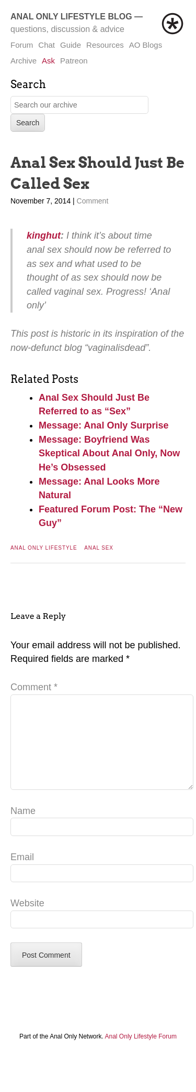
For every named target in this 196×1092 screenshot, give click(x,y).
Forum (21, 44)
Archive (23, 60)
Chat (46, 44)
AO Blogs (145, 44)
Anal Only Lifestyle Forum (141, 1053)
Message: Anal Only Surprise (103, 425)
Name (23, 827)
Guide (70, 44)
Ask (48, 60)
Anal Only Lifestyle (43, 548)
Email (22, 874)
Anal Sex (98, 548)
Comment (93, 201)
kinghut (44, 235)
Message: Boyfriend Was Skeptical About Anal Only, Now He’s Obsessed (109, 453)
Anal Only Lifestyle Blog (71, 16)
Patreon (74, 60)
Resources (105, 44)
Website (27, 920)
